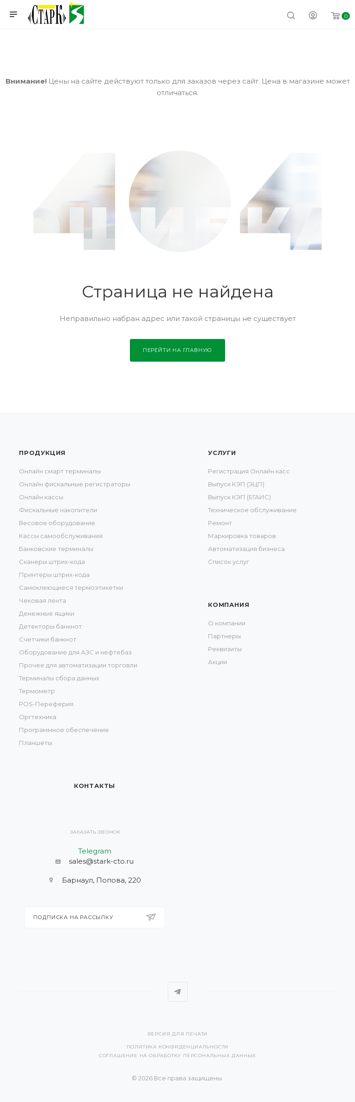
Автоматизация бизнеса (246, 548)
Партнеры (224, 636)
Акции (217, 662)
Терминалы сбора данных (59, 678)
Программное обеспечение (64, 729)
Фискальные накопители (58, 510)
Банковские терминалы (56, 548)
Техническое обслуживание (252, 510)
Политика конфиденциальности (178, 1047)
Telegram (178, 992)
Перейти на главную (177, 350)
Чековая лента (42, 600)
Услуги (222, 452)
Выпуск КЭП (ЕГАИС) (239, 497)
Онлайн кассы (41, 497)
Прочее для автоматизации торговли (78, 665)
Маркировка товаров (242, 535)
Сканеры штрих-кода (52, 561)
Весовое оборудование (57, 523)
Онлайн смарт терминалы (60, 471)
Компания (228, 604)
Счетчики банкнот (47, 639)
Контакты (94, 785)
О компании (226, 623)
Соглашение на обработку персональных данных (177, 1056)
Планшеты (35, 742)
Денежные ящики (46, 613)
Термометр (37, 691)
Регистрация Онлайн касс (249, 471)
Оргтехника (37, 717)
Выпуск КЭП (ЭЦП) (236, 484)
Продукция (42, 452)
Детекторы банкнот (50, 626)
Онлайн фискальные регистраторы (74, 484)
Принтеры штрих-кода (54, 574)
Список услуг (228, 561)
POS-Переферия (46, 704)
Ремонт (220, 523)
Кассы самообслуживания (61, 535)
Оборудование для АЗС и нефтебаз (75, 652)
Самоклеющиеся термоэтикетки (71, 587)
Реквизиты (225, 649)
